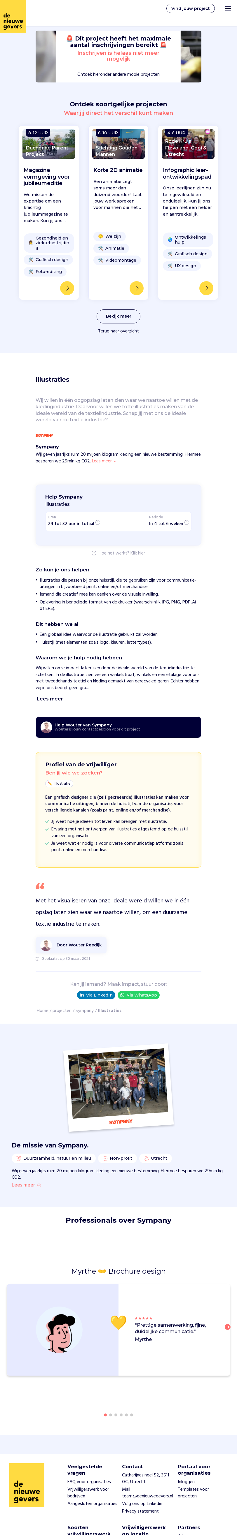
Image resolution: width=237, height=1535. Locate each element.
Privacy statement (140, 1511)
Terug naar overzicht (118, 331)
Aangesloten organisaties (92, 1504)
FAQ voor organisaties (89, 1482)
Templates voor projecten (193, 1493)
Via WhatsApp (138, 995)
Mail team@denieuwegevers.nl (147, 1493)
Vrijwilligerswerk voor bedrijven (88, 1493)
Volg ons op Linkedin (142, 1504)
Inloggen (186, 1482)
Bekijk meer (118, 316)
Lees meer (26, 1185)
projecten (62, 1011)
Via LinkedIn (96, 995)
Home (42, 1011)
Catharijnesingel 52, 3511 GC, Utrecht (145, 1478)
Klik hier (137, 553)
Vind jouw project (190, 8)
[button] (229, 1330)
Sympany (85, 1011)
